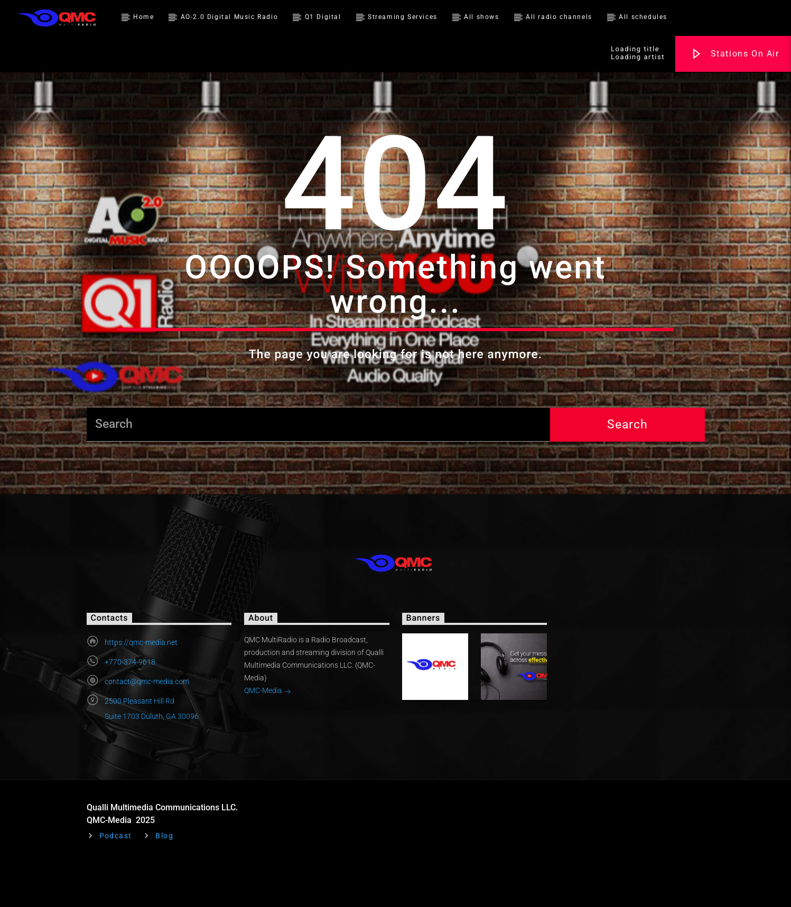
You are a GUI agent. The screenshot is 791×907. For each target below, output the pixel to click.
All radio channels (559, 17)
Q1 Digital (323, 17)
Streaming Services (403, 17)
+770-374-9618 (130, 706)
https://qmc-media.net (141, 686)
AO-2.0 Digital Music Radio (229, 17)
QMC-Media (267, 735)
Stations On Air (735, 54)
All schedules (643, 17)
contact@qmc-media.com (147, 725)
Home (143, 17)
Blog (164, 879)
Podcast (115, 879)
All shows (481, 17)
